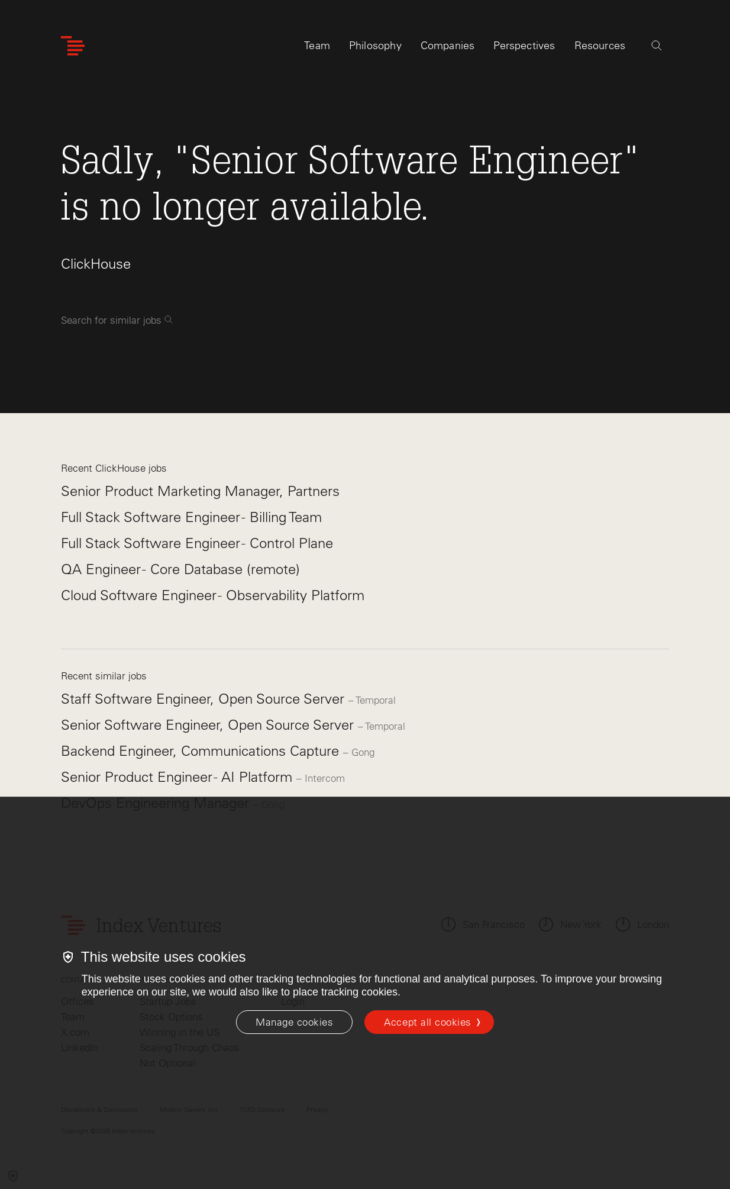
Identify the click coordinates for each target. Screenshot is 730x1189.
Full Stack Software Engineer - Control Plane (197, 543)
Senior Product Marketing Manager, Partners (200, 491)
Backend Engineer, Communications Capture (202, 750)
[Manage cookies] (294, 1022)
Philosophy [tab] (375, 45)
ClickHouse (96, 263)
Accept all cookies (427, 1022)
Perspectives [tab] (524, 45)
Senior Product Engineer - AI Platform (178, 776)
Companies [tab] (448, 45)
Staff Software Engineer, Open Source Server (204, 698)
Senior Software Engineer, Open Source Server (209, 724)
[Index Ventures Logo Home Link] (73, 46)
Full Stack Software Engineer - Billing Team (191, 517)
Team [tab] (317, 45)
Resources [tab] (600, 45)
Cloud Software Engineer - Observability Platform (212, 595)
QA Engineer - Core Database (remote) (180, 569)
